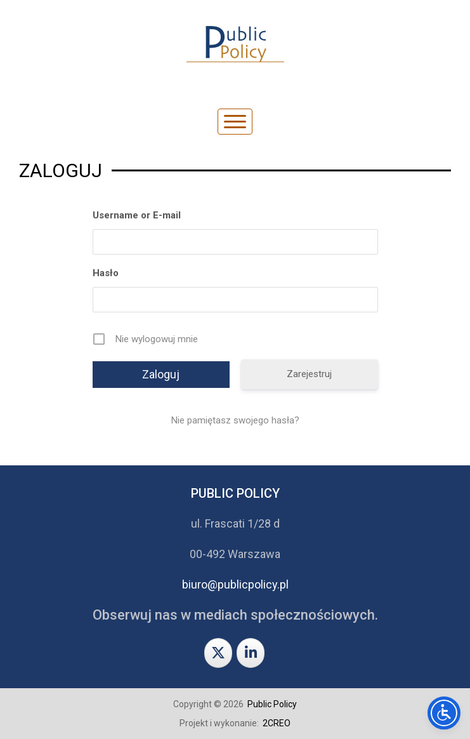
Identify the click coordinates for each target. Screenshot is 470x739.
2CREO (276, 723)
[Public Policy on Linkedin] (250, 653)
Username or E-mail (137, 215)
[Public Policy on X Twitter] (218, 653)
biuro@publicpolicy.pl (235, 584)
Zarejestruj (309, 374)
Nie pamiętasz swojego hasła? (235, 420)
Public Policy (272, 704)
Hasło (106, 273)
